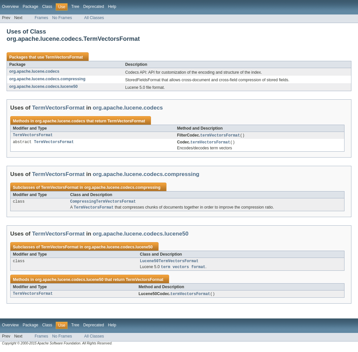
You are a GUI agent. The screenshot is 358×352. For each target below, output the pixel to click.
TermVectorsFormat (64, 57)
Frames (41, 17)
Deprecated (93, 6)
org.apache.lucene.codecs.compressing (47, 79)
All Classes (94, 17)
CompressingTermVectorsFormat (103, 202)
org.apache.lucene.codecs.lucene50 (43, 86)
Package (30, 6)
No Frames (62, 17)
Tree (75, 6)
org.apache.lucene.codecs (34, 71)
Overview (10, 6)
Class (47, 6)
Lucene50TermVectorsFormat (169, 263)
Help (112, 6)
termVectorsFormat (220, 135)
